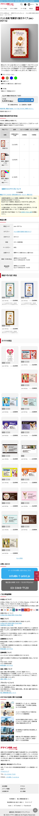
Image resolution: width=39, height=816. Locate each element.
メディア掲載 (5, 788)
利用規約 (12, 799)
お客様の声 (5, 791)
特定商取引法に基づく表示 (15, 802)
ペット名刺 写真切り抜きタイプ (22, 231)
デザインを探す (13, 8)
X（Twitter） (17, 805)
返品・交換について (6, 679)
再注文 (31, 8)
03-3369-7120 (19, 588)
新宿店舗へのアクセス (6, 648)
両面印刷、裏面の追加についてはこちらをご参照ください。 (17, 108)
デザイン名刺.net (4, 13)
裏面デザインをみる (5, 194)
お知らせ (22, 788)
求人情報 (22, 791)
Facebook (27, 805)
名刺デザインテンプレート (17, 13)
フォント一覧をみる (26, 194)
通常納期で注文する (26, 100)
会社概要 (4, 786)
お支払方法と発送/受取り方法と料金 (11, 615)
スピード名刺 (3, 8)
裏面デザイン (5, 165)
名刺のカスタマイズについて (11, 189)
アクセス (22, 786)
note (9, 805)
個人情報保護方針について (8, 692)
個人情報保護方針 (22, 799)
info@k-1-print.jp (19, 576)
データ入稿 (23, 8)
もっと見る (19, 558)
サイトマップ (28, 802)
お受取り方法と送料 (26, 212)
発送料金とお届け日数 (6, 625)
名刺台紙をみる (16, 194)
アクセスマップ (5, 771)
